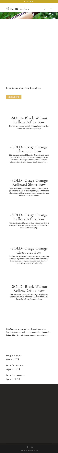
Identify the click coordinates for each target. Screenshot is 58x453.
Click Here (13, 97)
